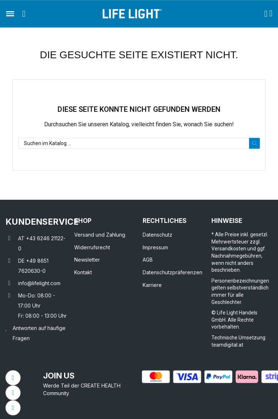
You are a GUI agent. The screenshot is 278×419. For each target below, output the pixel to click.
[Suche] (139, 143)
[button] (24, 13)
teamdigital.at (227, 345)
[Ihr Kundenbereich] (265, 14)
